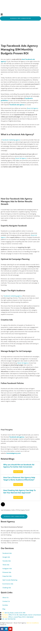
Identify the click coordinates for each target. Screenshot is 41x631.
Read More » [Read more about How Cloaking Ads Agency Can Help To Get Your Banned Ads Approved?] (18, 497)
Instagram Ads (7, 568)
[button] (20, 14)
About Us (5, 597)
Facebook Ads (7, 553)
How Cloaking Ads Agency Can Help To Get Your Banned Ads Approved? (19, 491)
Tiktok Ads (5, 565)
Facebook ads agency (17, 105)
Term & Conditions (33, 623)
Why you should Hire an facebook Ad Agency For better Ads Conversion (18, 466)
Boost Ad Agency (32, 108)
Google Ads (6, 557)
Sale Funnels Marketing (9, 580)
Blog (3, 609)
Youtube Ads (6, 561)
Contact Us (6, 601)
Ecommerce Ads (7, 584)
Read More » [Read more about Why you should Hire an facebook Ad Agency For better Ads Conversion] (18, 471)
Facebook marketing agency (11, 140)
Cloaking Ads (6, 588)
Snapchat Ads (6, 576)
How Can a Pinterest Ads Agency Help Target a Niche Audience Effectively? (19, 478)
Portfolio (5, 605)
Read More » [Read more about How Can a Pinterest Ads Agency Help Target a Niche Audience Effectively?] (18, 484)
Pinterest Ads (6, 572)
